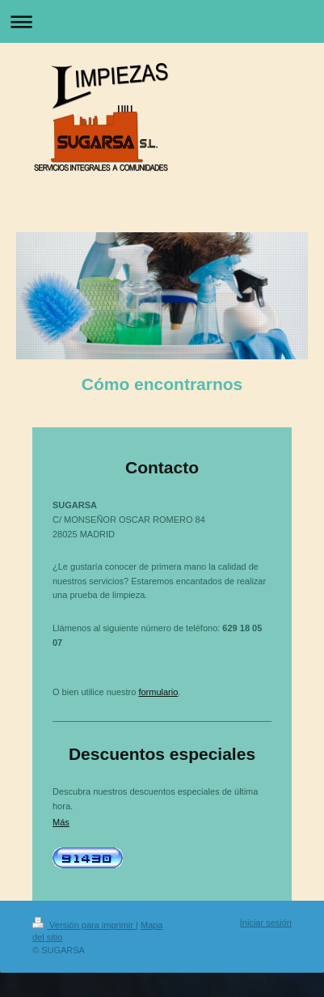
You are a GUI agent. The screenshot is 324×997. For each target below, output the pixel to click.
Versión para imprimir (84, 925)
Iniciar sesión (266, 922)
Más (61, 822)
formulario (158, 692)
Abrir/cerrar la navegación (162, 21)
